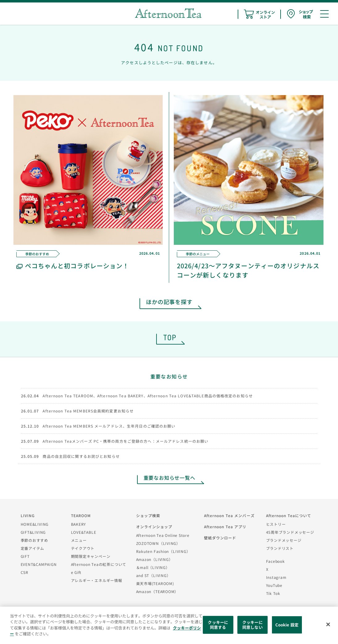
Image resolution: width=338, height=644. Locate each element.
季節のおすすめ (34, 540)
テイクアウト (83, 548)
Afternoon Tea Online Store (163, 535)
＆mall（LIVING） (153, 567)
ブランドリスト (280, 548)
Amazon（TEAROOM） (157, 591)
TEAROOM (81, 515)
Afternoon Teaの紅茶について (99, 564)
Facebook (275, 561)
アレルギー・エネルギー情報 (96, 580)
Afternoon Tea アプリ (225, 526)
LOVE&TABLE (83, 532)
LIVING (28, 515)
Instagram (276, 577)
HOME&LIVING (35, 524)
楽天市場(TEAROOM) (155, 583)
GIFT (25, 556)
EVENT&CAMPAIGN (39, 564)
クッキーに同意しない (252, 624)
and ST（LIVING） (153, 575)
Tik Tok (273, 593)
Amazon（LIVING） (154, 559)
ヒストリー (276, 524)
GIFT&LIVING (33, 532)
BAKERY (78, 524)
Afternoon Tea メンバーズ (229, 515)
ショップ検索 (148, 515)
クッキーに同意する (218, 624)
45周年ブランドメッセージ (290, 532)
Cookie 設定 (286, 625)
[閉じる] (328, 624)
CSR (24, 572)
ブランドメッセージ (284, 540)
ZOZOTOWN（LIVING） (158, 543)
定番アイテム (32, 548)
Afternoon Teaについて (288, 515)
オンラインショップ (154, 526)
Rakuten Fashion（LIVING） (163, 551)
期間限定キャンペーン (91, 556)
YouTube (274, 585)
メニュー (79, 540)
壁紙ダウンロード (220, 537)
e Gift (76, 572)
